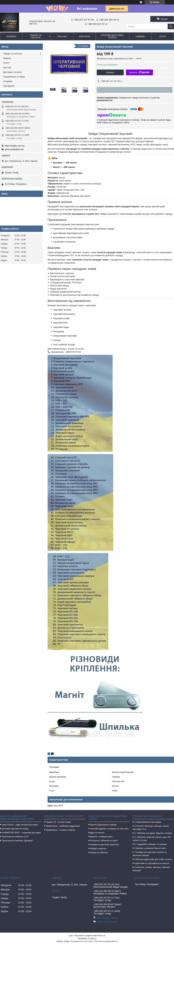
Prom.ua (101, 935)
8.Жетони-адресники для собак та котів (153, 859)
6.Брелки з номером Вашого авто (150, 848)
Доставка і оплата (12, 72)
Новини (140, 36)
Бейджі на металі (98, 848)
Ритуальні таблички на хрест (104, 840)
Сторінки (7, 81)
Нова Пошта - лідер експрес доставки (20, 824)
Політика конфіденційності (106, 941)
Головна (11, 36)
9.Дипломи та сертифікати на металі (151, 863)
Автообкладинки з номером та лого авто (109, 828)
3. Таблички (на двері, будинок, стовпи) (153, 833)
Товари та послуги (35, 36)
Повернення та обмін (14, 76)
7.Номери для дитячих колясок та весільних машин (150, 854)
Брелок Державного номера (103, 824)
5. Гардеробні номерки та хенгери (150, 844)
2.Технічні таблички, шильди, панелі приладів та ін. (151, 827)
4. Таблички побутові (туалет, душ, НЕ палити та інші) (152, 838)
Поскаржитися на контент (81, 941)
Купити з (139, 72)
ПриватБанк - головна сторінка (60, 830)
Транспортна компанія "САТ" (15, 836)
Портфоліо (8, 86)
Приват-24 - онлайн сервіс (58, 822)
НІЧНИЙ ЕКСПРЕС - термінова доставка (21, 832)
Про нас (62, 36)
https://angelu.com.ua (14, 146)
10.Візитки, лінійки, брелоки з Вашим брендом (151, 869)
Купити (110, 72)
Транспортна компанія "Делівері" (17, 840)
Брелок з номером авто (101, 836)
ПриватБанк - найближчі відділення (63, 826)
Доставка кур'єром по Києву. (15, 828)
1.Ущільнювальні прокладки (147, 822)
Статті (162, 36)
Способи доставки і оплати (112, 36)
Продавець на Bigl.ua (87, 938)
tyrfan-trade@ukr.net (14, 149)
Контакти (84, 36)
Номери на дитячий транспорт (104, 844)
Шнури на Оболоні (99, 852)
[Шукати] (171, 26)
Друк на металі (97, 832)
